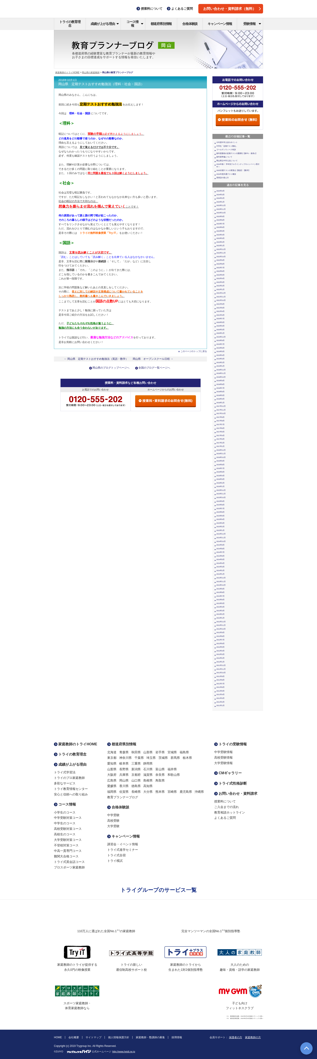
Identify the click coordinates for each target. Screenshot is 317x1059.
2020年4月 (220, 326)
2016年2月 (220, 483)
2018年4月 (220, 399)
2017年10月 (221, 413)
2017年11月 (221, 410)
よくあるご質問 (225, 817)
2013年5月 (220, 603)
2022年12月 (221, 249)
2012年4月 (220, 651)
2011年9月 (220, 676)
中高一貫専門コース (68, 851)
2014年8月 (220, 549)
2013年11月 (221, 582)
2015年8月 (220, 505)
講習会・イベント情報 (122, 844)
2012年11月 (221, 625)
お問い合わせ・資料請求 (235, 793)
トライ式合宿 (116, 855)
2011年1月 (220, 706)
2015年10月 (221, 498)
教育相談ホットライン (229, 812)
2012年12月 (221, 622)
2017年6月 (220, 428)
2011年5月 (220, 691)
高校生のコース (65, 834)
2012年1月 (220, 662)
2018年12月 (221, 370)
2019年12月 (221, 337)
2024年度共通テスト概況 (226, 174)
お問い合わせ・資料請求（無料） (232, 9)
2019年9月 (220, 340)
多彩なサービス (65, 783)
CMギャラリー (228, 773)
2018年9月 (220, 381)
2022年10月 (221, 257)
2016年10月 (221, 457)
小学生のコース (65, 812)
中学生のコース (65, 823)
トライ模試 (115, 860)
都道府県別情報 (161, 24)
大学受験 (113, 826)
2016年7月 (220, 468)
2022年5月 (220, 275)
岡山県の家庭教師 (91, 72)
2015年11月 (221, 494)
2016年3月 (220, 479)
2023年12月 (221, 205)
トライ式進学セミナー (122, 849)
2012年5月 (220, 647)
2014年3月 (220, 567)
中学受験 (113, 815)
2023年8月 (220, 220)
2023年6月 (220, 227)
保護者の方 (235, 1037)
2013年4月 (220, 607)
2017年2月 (220, 443)
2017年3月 (220, 439)
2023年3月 (220, 238)
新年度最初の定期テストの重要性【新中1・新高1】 (236, 153)
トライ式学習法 (65, 772)
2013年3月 (220, 611)
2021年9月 (220, 304)
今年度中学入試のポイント (227, 142)
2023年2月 (220, 242)
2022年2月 (220, 286)
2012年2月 (220, 658)
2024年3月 (220, 195)
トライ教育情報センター (71, 789)
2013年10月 (221, 585)
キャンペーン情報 (220, 24)
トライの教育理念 (70, 23)
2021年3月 (220, 315)
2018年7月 (220, 388)
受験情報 (252, 24)
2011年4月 (220, 694)
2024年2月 (220, 198)
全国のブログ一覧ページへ (154, 367)
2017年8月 (220, 421)
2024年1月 (220, 202)
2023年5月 (220, 231)
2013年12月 (221, 578)
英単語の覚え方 (222, 178)
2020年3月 (220, 330)
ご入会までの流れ (226, 807)
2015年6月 (220, 512)
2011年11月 (221, 669)
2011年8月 (220, 680)
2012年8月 (220, 636)
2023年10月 (221, 213)
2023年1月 (220, 246)
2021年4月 (220, 311)
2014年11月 (221, 538)
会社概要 (73, 1037)
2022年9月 (220, 260)
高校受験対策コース (68, 828)
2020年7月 (220, 319)
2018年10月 (221, 377)
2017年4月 (220, 436)
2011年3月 (220, 698)
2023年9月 (220, 216)
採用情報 (176, 1037)
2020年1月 (220, 333)
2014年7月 (220, 552)
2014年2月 (220, 571)
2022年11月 (221, 253)
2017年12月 (221, 406)
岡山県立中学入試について (227, 161)
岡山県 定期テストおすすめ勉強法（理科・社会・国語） (101, 84)
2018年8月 (220, 384)
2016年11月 (221, 454)
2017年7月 (220, 424)
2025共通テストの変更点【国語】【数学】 (233, 170)
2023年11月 (221, 209)
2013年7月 (220, 596)
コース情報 (134, 23)
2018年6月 (220, 392)
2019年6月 (220, 348)
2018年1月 (220, 403)
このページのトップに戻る (194, 351)
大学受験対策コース (68, 840)
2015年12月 (221, 490)
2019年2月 (220, 363)
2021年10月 (221, 300)
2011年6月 (220, 687)
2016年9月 (220, 461)
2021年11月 (221, 297)
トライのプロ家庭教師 (69, 778)
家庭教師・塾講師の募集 (150, 1037)
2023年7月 (220, 224)
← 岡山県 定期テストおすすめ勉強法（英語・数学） (96, 358)
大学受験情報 (223, 763)
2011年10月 (221, 673)
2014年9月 (220, 545)
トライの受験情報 (230, 744)
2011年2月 (220, 702)
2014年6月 (220, 556)
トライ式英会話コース (69, 862)
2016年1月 (220, 486)
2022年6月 (220, 271)
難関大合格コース (66, 856)
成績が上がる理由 (104, 24)
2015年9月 (220, 501)
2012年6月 (220, 644)
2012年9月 (220, 633)
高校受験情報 (223, 757)
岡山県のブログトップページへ (110, 367)
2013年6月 (220, 600)
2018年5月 (220, 395)
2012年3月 (220, 654)
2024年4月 (220, 191)
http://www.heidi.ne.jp (123, 1051)
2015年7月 (220, 509)
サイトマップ (93, 1037)
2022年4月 (220, 278)
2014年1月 (220, 574)
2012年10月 (221, 629)
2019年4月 (220, 355)
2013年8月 (220, 592)
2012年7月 (220, 640)
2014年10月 (221, 541)
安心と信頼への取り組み (71, 794)
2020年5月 (220, 322)
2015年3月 (220, 523)
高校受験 (113, 820)
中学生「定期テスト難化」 (227, 146)
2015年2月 (220, 527)
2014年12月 (221, 534)
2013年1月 (220, 618)
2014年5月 (220, 559)
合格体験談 (189, 24)
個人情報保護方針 (118, 1037)
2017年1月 (220, 446)
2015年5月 (220, 516)
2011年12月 (221, 665)
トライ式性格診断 (230, 783)
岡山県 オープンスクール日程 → (153, 358)
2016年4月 (220, 476)
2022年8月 (220, 264)
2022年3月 (220, 282)
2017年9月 (220, 417)
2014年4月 (220, 563)
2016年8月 (220, 465)
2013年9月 (220, 589)
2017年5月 (220, 432)
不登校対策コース (66, 845)
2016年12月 (221, 450)
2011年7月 (220, 684)
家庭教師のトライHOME (67, 72)
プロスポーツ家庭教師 (69, 867)
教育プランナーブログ (122, 797)
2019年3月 (220, 359)
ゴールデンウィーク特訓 (226, 150)
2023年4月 (220, 235)
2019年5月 (220, 351)
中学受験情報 (223, 752)
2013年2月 (220, 614)
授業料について (225, 801)
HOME (58, 1037)
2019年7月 (220, 344)
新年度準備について (224, 157)
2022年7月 (220, 268)
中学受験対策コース (68, 817)
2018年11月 (221, 373)
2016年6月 (220, 472)
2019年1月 (220, 366)
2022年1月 (220, 290)
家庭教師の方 (253, 1037)
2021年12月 (221, 293)
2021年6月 (220, 308)
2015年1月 (220, 530)
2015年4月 (220, 519)
